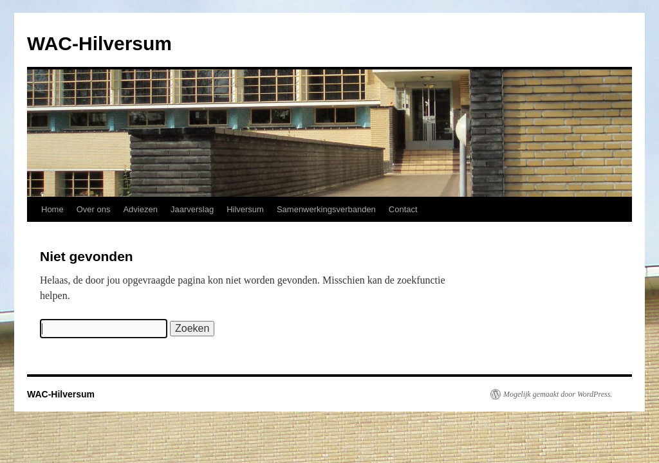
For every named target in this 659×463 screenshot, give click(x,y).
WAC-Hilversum (99, 43)
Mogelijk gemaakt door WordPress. (557, 394)
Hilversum (245, 209)
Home (52, 209)
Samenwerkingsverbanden (326, 209)
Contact (403, 209)
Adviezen (140, 209)
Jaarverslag (192, 209)
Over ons (94, 209)
